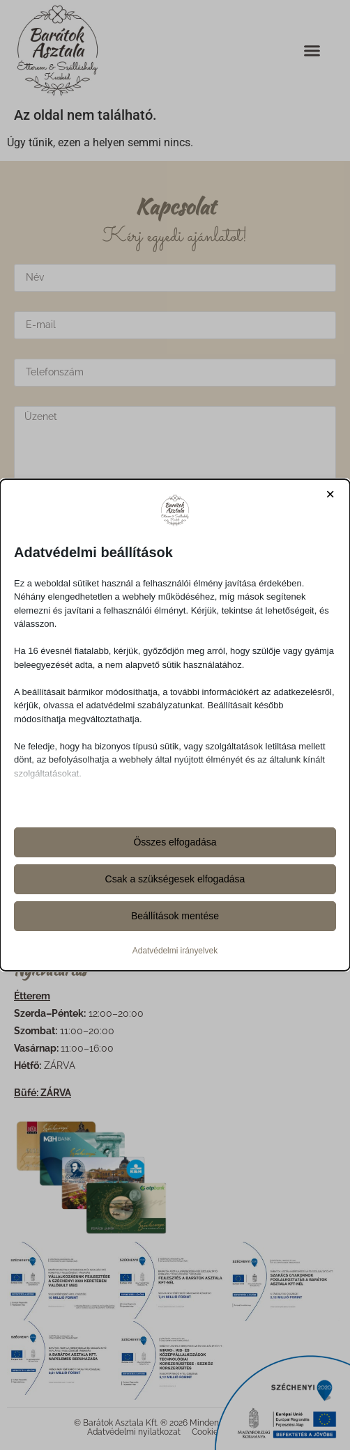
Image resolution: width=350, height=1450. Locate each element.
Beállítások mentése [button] (175, 915)
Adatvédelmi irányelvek (175, 951)
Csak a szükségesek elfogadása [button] (175, 878)
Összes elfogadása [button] (174, 842)
